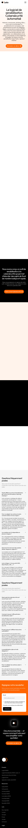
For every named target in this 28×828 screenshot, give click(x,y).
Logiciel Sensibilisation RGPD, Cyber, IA (11, 772)
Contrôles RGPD (5, 798)
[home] (4, 2)
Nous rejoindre (5, 810)
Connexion (4, 821)
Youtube (3, 819)
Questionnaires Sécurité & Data (9, 775)
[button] (25, 2)
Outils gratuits (5, 789)
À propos (4, 814)
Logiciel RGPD (5, 770)
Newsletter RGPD (6, 803)
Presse (3, 817)
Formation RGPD (6, 793)
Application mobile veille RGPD (9, 780)
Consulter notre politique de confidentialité (13, 705)
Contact (4, 812)
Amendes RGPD (5, 800)
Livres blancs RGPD (6, 796)
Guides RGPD (5, 786)
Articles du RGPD (6, 791)
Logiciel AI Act (5, 777)
